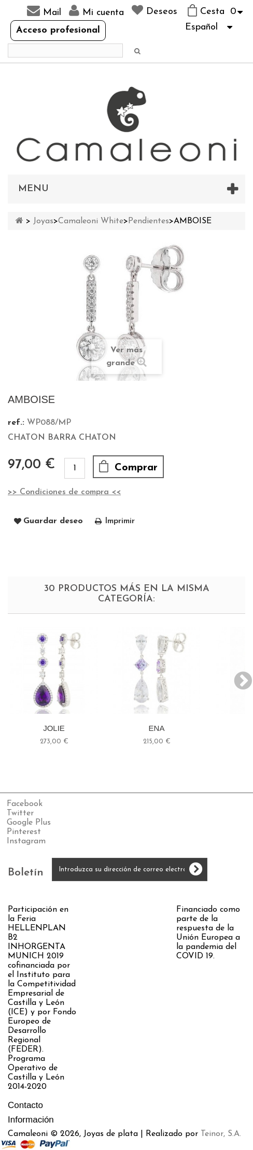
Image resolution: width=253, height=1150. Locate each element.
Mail (44, 11)
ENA (157, 728)
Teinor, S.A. (221, 1134)
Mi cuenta (96, 11)
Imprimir (120, 521)
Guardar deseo (53, 521)
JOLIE (54, 728)
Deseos (154, 10)
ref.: (16, 423)
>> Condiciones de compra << (64, 492)
